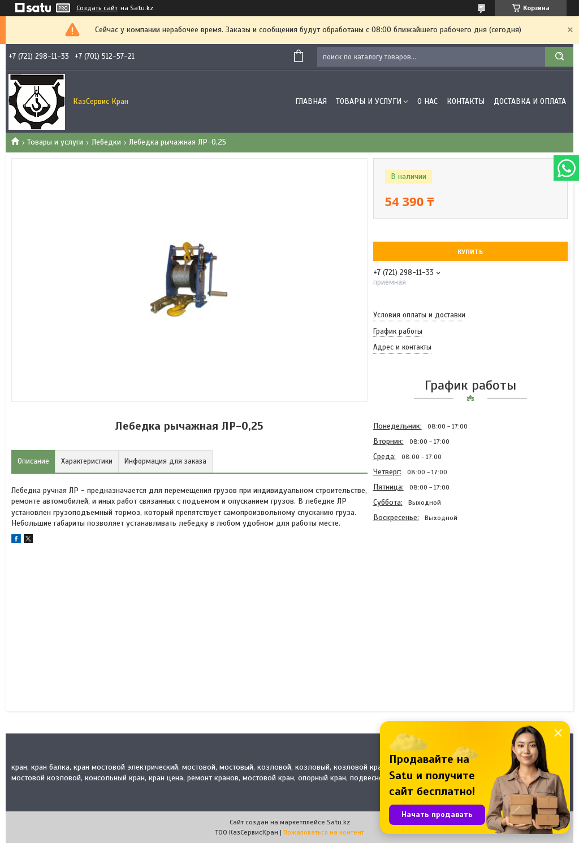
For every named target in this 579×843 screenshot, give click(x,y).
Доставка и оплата (530, 101)
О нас (427, 101)
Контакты (466, 101)
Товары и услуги (368, 101)
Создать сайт (97, 8)
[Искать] (559, 57)
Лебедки (106, 142)
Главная (311, 101)
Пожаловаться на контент (323, 832)
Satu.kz (338, 822)
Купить (470, 252)
